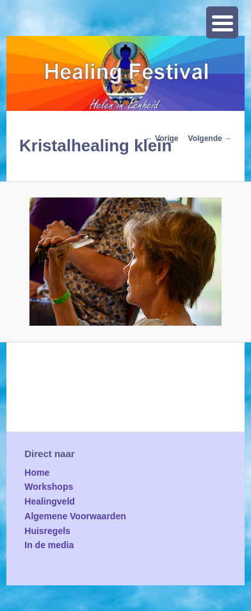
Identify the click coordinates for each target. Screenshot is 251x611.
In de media (49, 545)
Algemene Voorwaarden (74, 516)
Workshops (48, 486)
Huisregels (47, 531)
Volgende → (210, 138)
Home (36, 472)
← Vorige (162, 138)
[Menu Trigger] (222, 22)
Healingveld (49, 501)
